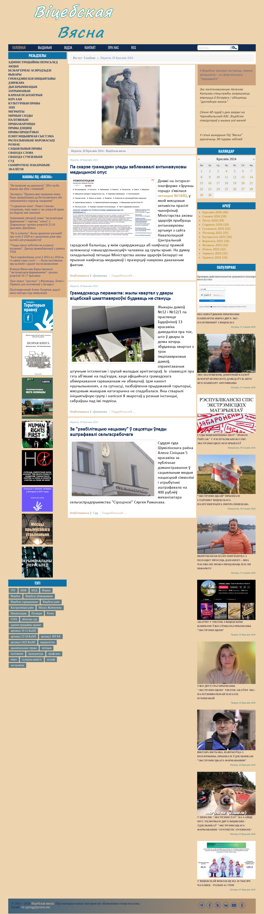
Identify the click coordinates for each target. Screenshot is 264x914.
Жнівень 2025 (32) (215, 245)
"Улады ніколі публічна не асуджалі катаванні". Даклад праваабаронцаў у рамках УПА (37, 248)
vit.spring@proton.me (35, 907)
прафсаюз (54, 653)
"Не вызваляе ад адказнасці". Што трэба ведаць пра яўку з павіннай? (34, 187)
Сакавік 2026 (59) (214, 216)
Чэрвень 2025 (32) (215, 253)
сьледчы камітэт (32, 659)
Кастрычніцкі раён (22, 607)
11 (226, 177)
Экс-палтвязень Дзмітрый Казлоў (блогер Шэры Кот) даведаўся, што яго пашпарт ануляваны (224, 378)
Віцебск (15, 596)
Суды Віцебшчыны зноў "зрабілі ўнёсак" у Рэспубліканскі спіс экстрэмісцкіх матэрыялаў (222, 439)
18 (226, 183)
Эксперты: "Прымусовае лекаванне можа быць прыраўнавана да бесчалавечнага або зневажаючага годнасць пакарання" (36, 197)
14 (251, 177)
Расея (50, 613)
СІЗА (14, 619)
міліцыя (46, 648)
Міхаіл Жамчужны (50, 607)
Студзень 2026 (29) (215, 224)
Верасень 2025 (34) (215, 241)
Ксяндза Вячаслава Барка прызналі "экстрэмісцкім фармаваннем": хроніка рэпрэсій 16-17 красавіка (34, 272)
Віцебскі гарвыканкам (24, 601)
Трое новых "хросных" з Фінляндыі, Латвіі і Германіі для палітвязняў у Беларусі (37, 282)
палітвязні (17, 653)
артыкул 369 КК (51, 636)
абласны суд (29, 619)
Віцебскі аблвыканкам (39, 596)
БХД (34, 590)
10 (218, 177)
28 (251, 189)
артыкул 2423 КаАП (23, 642)
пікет (14, 659)
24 (218, 189)
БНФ (24, 590)
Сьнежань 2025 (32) (216, 229)
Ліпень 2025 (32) (214, 249)
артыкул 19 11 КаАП (23, 630)
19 (234, 183)
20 (243, 183)
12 (234, 177)
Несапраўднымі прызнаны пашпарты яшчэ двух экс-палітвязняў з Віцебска (218, 318)
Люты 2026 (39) (213, 220)
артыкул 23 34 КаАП (23, 636)
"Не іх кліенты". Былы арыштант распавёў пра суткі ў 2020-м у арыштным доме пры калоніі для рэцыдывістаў (36, 236)
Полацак (37, 613)
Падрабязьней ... (123, 275)
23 (209, 189)
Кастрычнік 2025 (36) (217, 237)
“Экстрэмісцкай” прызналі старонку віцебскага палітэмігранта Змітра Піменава (222, 500)
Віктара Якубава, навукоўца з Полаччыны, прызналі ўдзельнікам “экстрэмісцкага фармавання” (225, 756)
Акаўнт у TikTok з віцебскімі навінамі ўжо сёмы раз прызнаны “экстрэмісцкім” (224, 626)
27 (243, 189)
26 (234, 189)
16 (209, 183)
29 (201, 195)
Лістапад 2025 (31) (215, 233)
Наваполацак (19, 613)
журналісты (47, 642)
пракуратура (35, 653)
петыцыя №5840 (172, 196)
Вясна (80, 31)
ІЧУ (13, 590)
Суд (95, 513)
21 (251, 183)
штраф (51, 659)
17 (218, 183)
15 (201, 183)
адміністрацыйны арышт (26, 624)
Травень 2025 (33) (214, 257)
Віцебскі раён (51, 601)
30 (209, 195)
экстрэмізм (17, 665)
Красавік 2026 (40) (215, 212)
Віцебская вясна (42, 903)
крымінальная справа (24, 648)
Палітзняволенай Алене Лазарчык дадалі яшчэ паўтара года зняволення (35, 291)
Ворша (46, 590)
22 (201, 189)
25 (226, 189)
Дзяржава (100, 275)
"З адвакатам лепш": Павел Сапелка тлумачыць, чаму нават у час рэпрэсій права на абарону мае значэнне (37, 209)
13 (243, 177)
